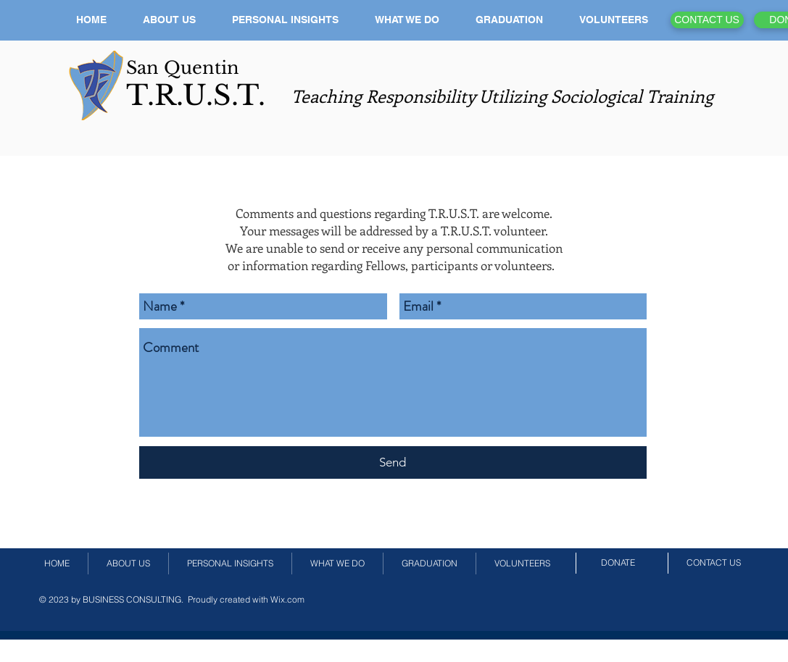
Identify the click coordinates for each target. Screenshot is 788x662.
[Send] (393, 462)
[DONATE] (618, 563)
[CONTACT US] (707, 20)
